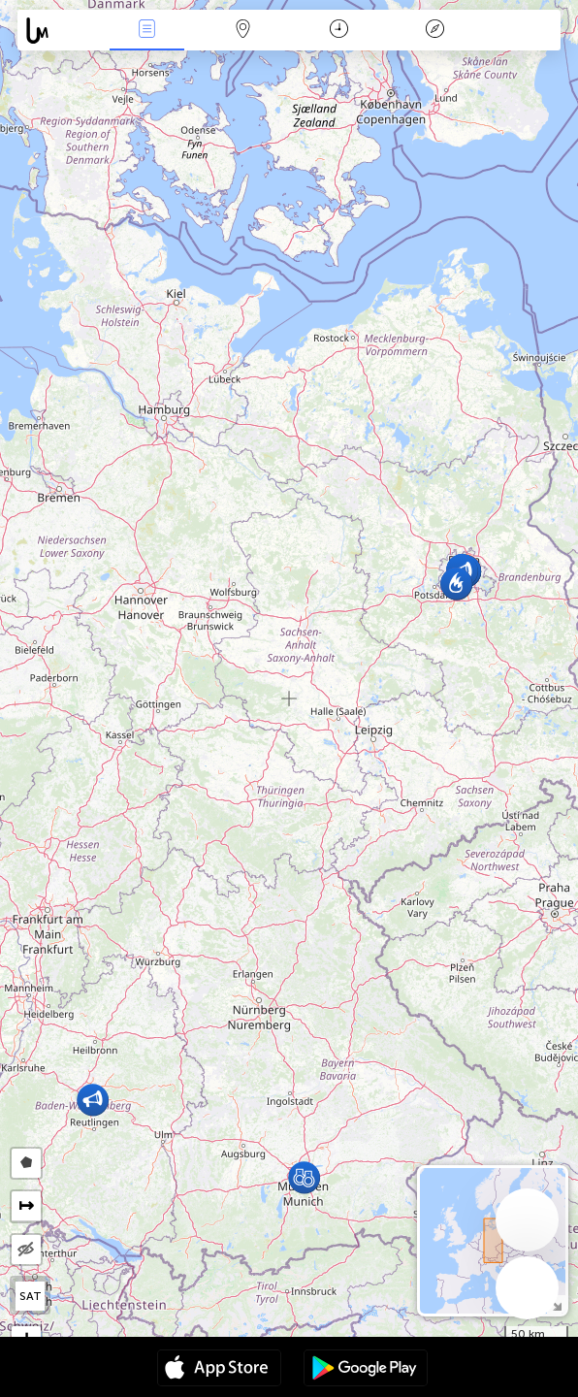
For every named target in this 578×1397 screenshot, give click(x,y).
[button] (304, 1177)
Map (242, 30)
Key (434, 30)
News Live (146, 30)
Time (339, 30)
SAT (30, 1296)
